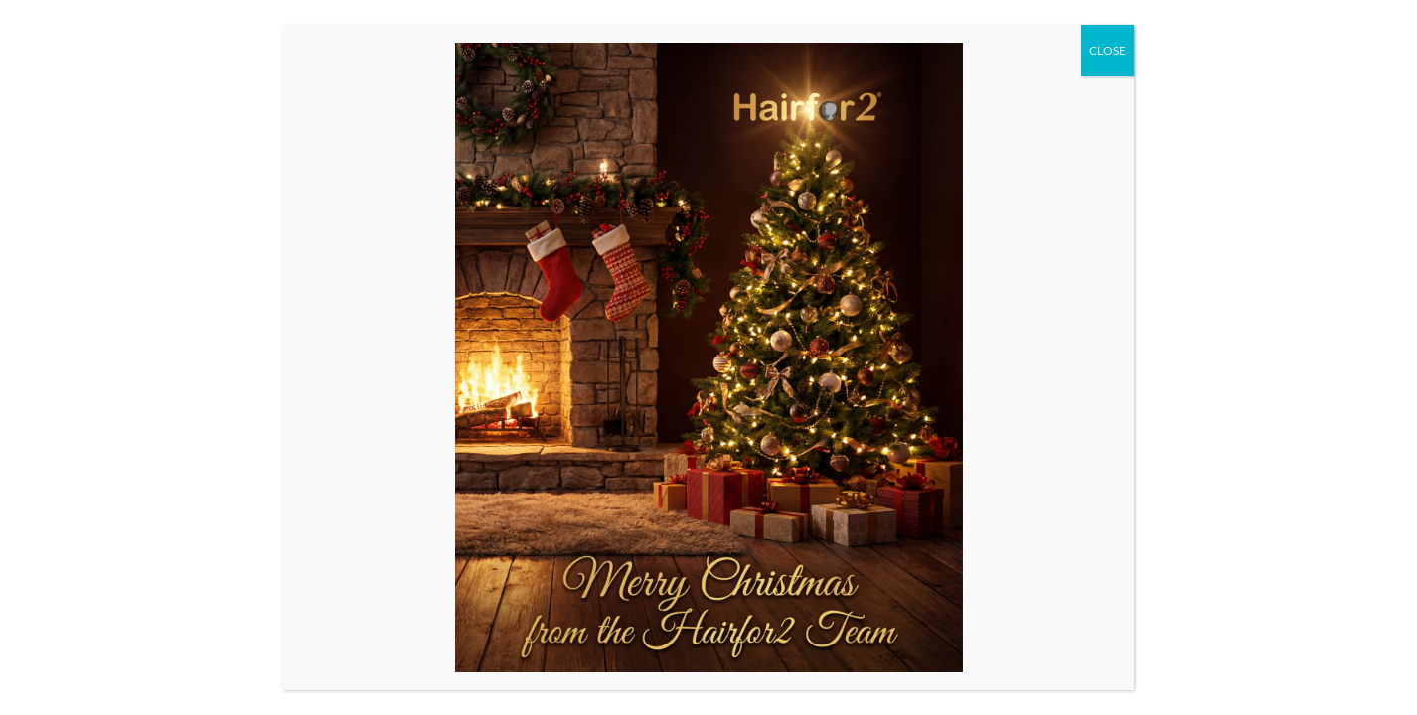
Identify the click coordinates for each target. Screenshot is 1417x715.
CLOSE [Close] (1107, 50)
